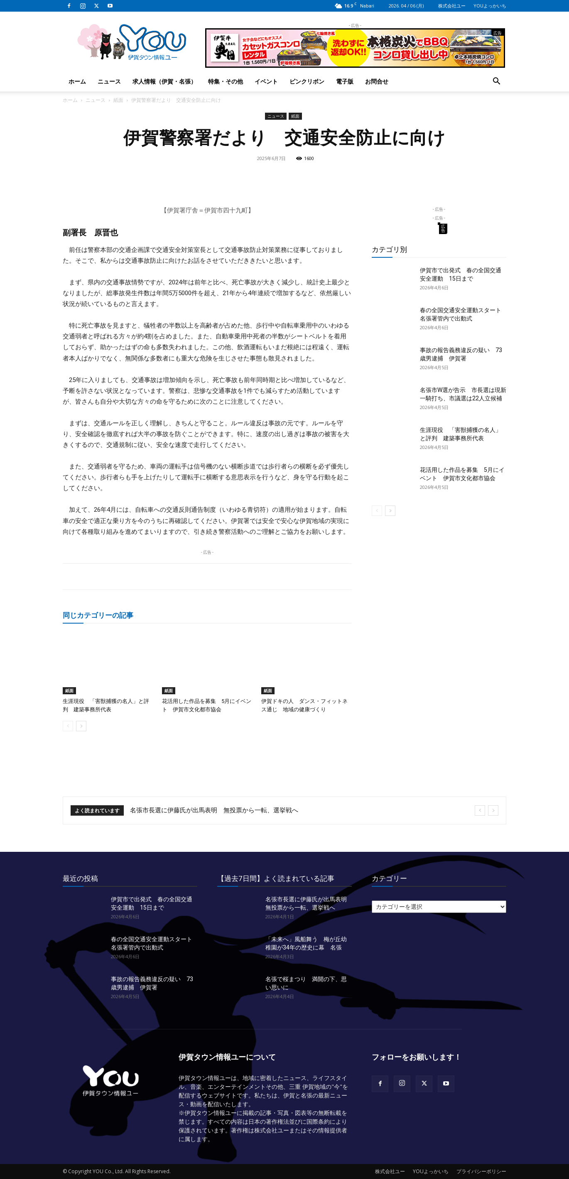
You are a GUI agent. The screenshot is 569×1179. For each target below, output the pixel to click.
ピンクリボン (306, 81)
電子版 (344, 81)
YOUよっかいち (489, 5)
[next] (493, 810)
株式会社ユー (452, 5)
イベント (266, 81)
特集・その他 (225, 81)
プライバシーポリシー (481, 1171)
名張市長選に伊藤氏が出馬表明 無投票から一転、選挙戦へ (214, 810)
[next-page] (81, 726)
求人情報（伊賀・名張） (164, 81)
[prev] (480, 810)
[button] (496, 82)
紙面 (118, 100)
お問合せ (376, 81)
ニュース (109, 81)
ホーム (77, 81)
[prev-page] (68, 726)
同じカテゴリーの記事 (98, 615)
